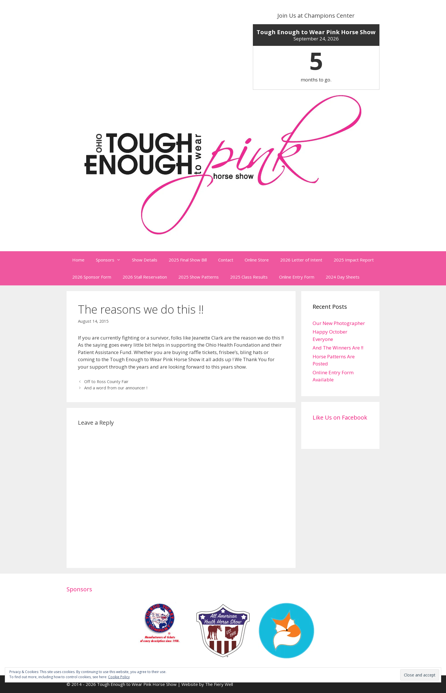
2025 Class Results (249, 277)
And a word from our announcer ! (115, 388)
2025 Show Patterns (198, 277)
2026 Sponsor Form (91, 277)
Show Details (144, 260)
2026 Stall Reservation (145, 277)
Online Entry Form (296, 277)
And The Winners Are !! (338, 347)
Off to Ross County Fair (106, 381)
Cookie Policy (119, 676)
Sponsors (111, 259)
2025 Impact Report (354, 260)
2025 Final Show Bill (188, 260)
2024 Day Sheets (343, 277)
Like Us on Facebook (340, 417)
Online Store (257, 260)
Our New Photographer (339, 323)
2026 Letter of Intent (301, 260)
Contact (225, 260)
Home (78, 260)
